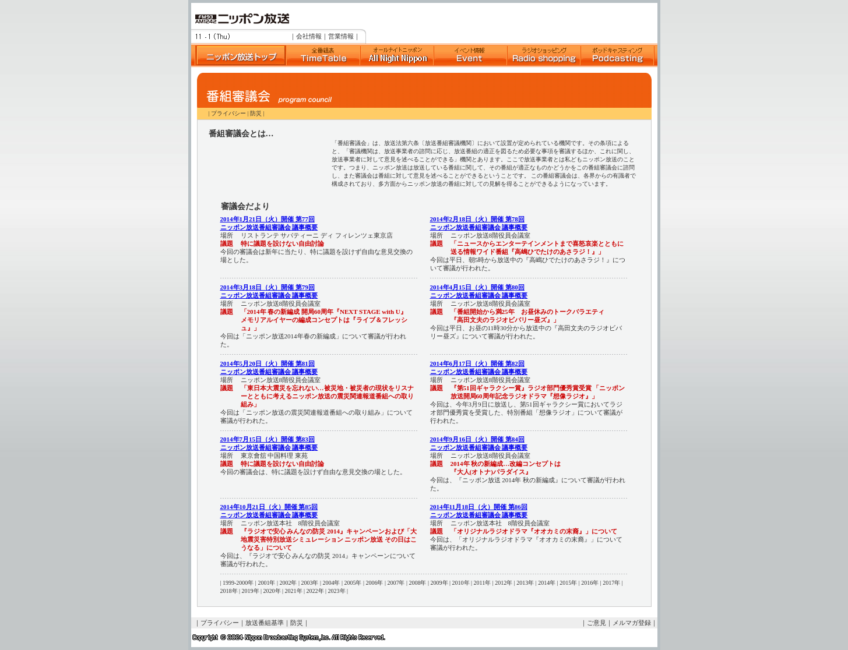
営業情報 (341, 36)
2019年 (250, 591)
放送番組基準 (264, 622)
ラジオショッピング (543, 55)
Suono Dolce (397, 55)
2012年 (503, 583)
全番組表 (323, 55)
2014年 (546, 583)
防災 (256, 113)
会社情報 (309, 36)
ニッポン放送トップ (238, 55)
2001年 (266, 583)
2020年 (272, 591)
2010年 (461, 583)
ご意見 (596, 622)
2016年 (590, 583)
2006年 (374, 583)
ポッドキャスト (617, 55)
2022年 (315, 591)
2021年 (293, 591)
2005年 (352, 583)
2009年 (439, 583)
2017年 (611, 583)
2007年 (395, 583)
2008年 (417, 583)
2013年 (525, 583)
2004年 (331, 583)
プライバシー (228, 113)
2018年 (229, 591)
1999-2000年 (238, 583)
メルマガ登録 (632, 622)
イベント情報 (470, 55)
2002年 (288, 583)
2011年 (482, 583)
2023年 (337, 591)
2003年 (309, 583)
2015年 (568, 583)
